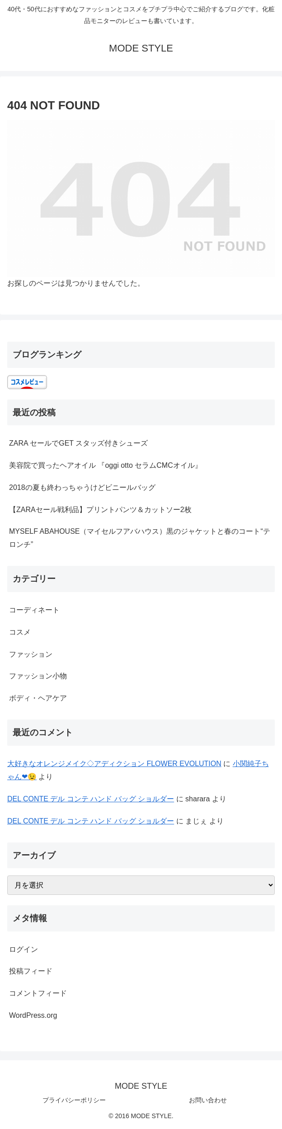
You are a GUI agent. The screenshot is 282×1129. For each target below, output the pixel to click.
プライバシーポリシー (74, 1100)
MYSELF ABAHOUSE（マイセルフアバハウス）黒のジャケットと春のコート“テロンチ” (139, 537)
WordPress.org (33, 1015)
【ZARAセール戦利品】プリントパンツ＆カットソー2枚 (100, 509)
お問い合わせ (208, 1100)
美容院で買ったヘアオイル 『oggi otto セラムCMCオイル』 (105, 465)
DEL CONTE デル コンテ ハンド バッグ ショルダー (90, 799)
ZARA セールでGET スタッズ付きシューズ (78, 443)
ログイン (23, 949)
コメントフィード (38, 993)
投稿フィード (30, 971)
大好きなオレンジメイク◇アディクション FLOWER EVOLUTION (114, 763)
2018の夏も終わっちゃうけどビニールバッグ (82, 487)
